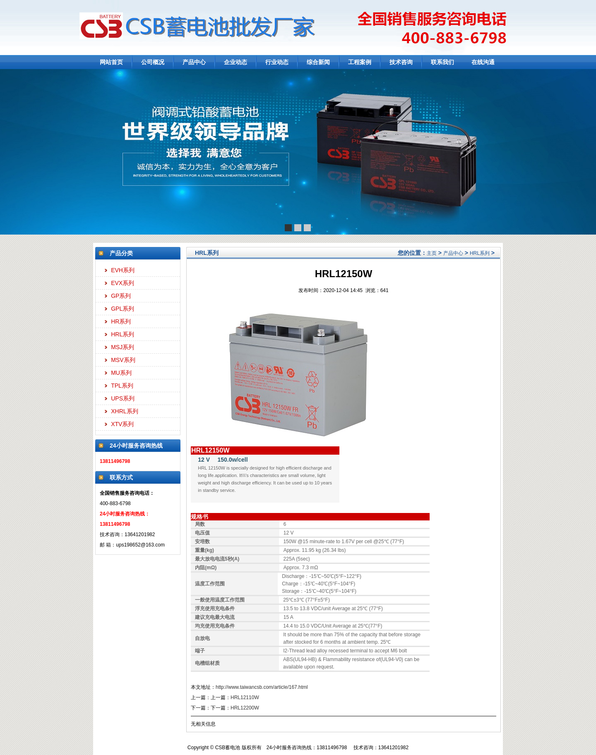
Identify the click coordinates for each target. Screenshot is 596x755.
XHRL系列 (124, 411)
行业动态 (276, 62)
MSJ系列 (122, 347)
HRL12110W (245, 697)
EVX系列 (122, 283)
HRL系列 (122, 334)
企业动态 (235, 62)
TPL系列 (122, 385)
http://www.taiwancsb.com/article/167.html (262, 687)
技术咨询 (401, 62)
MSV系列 (123, 360)
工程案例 (359, 62)
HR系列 (121, 321)
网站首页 (111, 62)
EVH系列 (123, 270)
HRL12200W (245, 708)
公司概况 (152, 62)
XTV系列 (122, 424)
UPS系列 (123, 398)
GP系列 (121, 295)
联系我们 (442, 62)
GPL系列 (122, 308)
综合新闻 (318, 62)
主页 (432, 253)
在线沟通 (483, 62)
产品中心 (194, 62)
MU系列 (121, 372)
